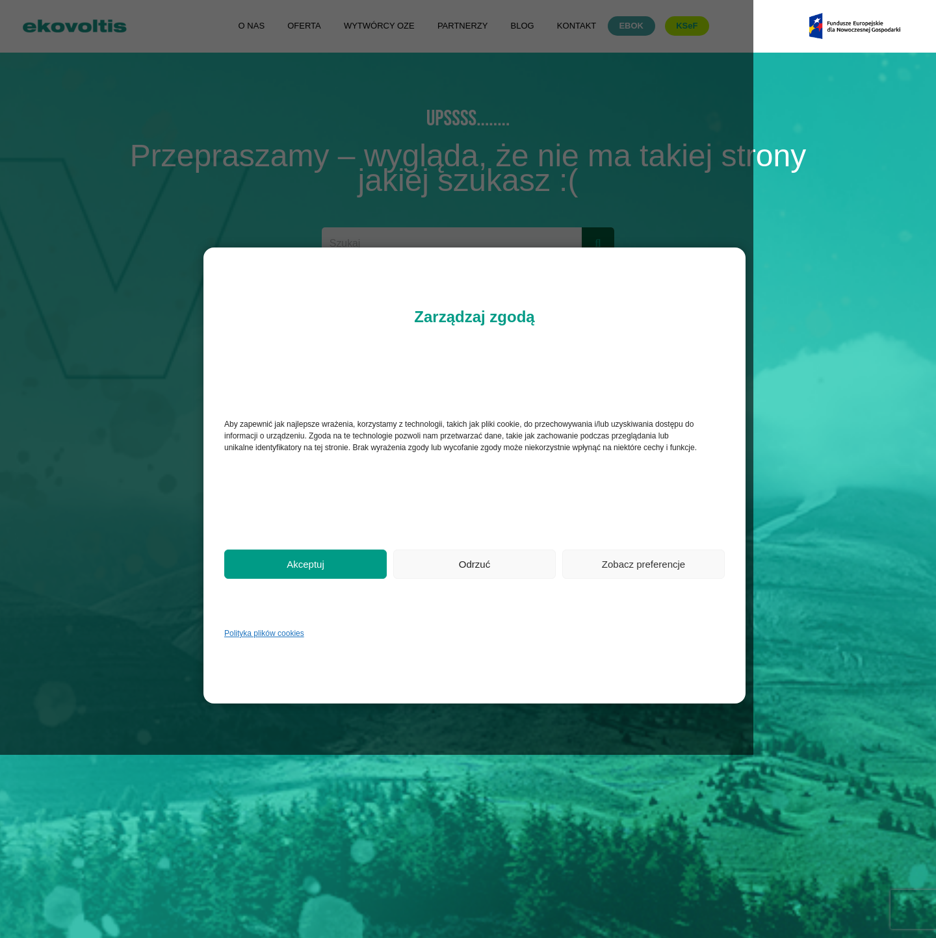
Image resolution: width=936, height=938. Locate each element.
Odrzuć (474, 564)
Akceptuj (305, 564)
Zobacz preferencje (643, 564)
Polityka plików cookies (264, 633)
